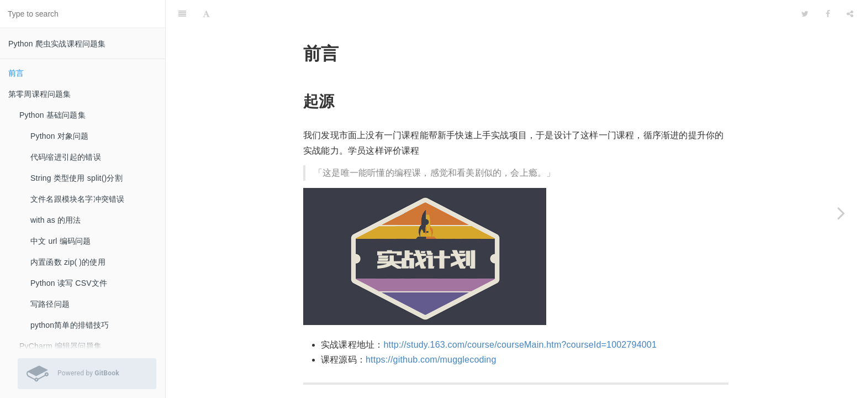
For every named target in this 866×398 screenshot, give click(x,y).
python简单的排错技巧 (69, 325)
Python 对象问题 (59, 136)
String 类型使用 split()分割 (76, 178)
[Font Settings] (206, 14)
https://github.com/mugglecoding (431, 359)
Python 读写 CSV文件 (68, 283)
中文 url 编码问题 (60, 241)
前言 (16, 73)
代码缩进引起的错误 (65, 157)
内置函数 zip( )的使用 (67, 262)
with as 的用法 (55, 220)
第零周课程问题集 (39, 94)
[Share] (850, 14)
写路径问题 (50, 304)
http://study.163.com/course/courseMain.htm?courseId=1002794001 (520, 344)
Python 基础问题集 (52, 115)
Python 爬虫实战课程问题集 (57, 43)
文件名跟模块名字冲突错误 (77, 199)
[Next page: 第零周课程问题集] (841, 213)
